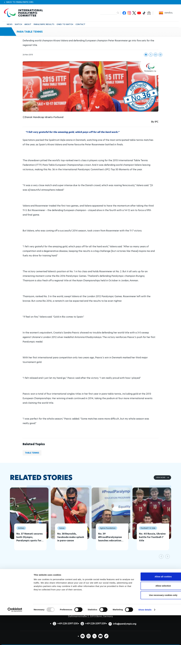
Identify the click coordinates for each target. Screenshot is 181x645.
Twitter (134, 13)
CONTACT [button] (80, 24)
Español (169, 13)
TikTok (144, 13)
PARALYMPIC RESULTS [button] (44, 24)
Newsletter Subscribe (149, 13)
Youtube (139, 13)
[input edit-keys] (108, 12)
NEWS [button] (9, 24)
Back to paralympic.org (19, 2)
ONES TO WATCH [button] (65, 24)
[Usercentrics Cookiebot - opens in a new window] (15, 632)
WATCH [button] (18, 24)
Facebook (124, 13)
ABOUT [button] (27, 24)
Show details (145, 632)
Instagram (129, 13)
